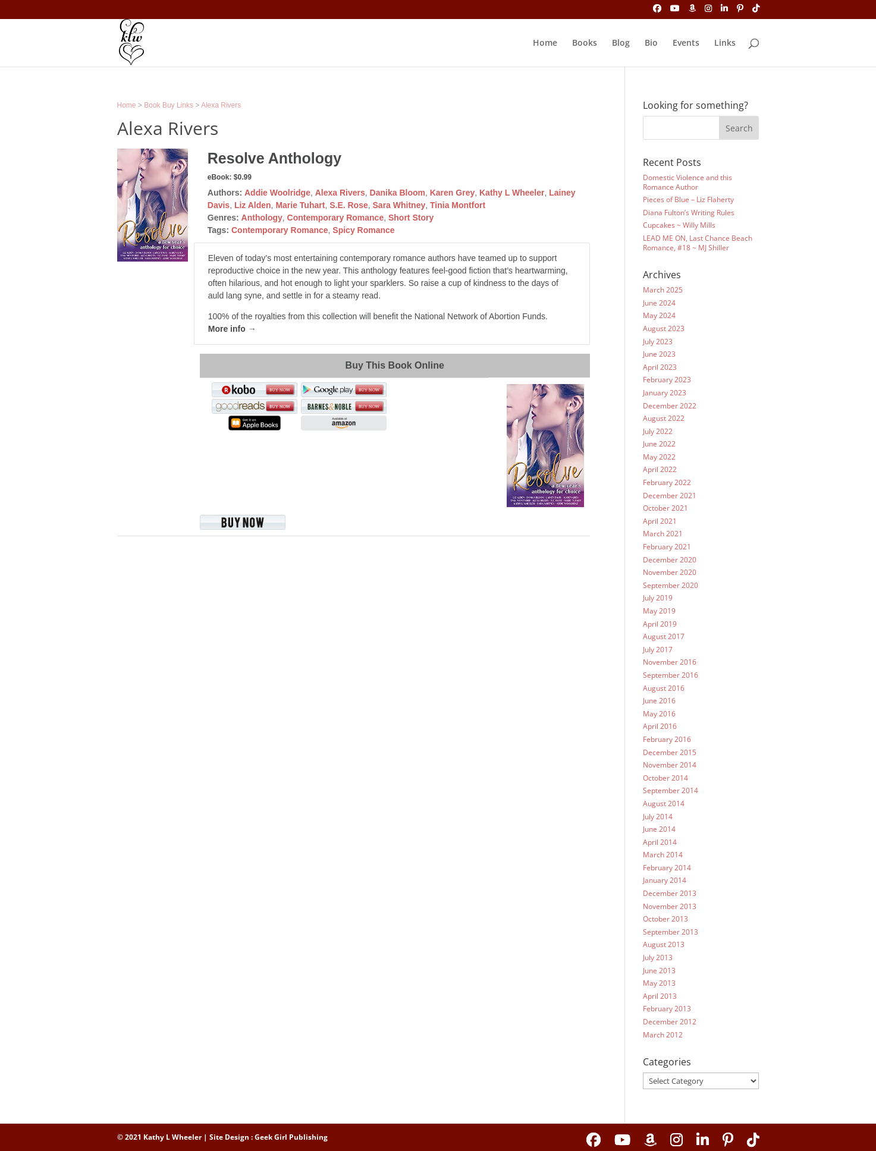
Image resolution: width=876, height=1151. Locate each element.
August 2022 (664, 418)
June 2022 (659, 444)
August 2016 (664, 688)
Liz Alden (252, 205)
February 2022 (667, 482)
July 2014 (658, 817)
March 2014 (663, 855)
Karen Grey (452, 192)
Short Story (411, 217)
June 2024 (659, 303)
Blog (621, 43)
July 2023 (658, 342)
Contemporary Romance (335, 217)
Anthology (261, 217)
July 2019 (658, 598)
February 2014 (667, 868)
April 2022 (660, 469)
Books (584, 43)
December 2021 (669, 495)
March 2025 (663, 290)
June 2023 (659, 354)
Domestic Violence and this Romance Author (687, 182)
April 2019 (660, 624)
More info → (232, 329)
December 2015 (669, 752)
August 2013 (664, 944)
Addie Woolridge (277, 192)
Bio (651, 43)
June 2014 (659, 829)
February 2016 (667, 739)
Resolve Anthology (275, 158)
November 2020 (669, 572)
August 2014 (664, 803)
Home (545, 43)
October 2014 (665, 778)
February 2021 (667, 547)
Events (686, 43)
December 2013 (669, 893)
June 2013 (659, 971)
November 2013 (669, 906)
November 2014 (669, 765)
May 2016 (659, 714)
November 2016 (669, 662)
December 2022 (669, 406)
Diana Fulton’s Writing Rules (688, 212)
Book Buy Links (168, 105)
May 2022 (659, 457)
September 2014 (670, 790)
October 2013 (665, 919)
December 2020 (669, 560)
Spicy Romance (363, 230)
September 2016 (670, 675)
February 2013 (667, 1009)
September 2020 (670, 585)
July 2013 (658, 957)
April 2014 (660, 842)
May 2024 (659, 315)
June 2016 (659, 701)
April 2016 (660, 726)
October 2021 (665, 508)
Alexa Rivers (221, 105)
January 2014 (664, 880)
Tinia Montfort (457, 205)
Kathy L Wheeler (511, 192)
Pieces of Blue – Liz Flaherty (688, 199)
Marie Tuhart (300, 205)
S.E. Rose (348, 205)
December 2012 (669, 1022)
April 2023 (660, 367)
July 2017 (658, 649)
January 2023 (664, 393)
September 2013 (670, 932)
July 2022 (658, 431)
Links (725, 43)
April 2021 (660, 521)
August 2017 (664, 636)
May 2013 (659, 983)
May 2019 (659, 611)
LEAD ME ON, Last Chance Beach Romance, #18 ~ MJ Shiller (697, 243)
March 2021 (663, 534)
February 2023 (667, 380)
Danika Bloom (397, 192)
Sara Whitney (399, 205)
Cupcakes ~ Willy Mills (679, 225)
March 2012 (663, 1035)
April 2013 (660, 996)
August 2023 (664, 328)
